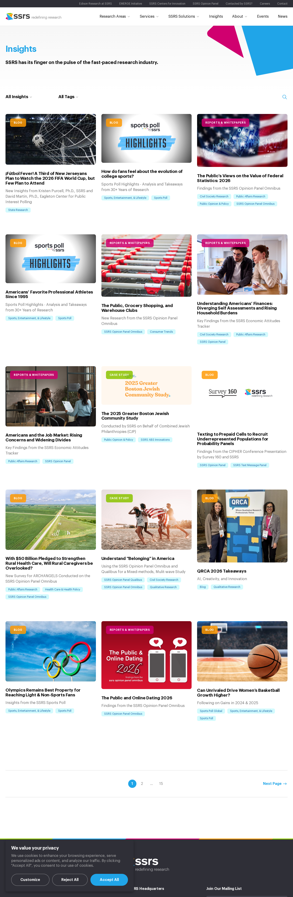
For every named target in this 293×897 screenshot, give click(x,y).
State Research (18, 210)
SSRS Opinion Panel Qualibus (123, 580)
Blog (18, 122)
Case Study (119, 375)
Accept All (109, 880)
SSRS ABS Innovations (155, 439)
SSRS (33, 16)
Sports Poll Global (211, 701)
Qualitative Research (163, 587)
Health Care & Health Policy (62, 529)
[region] (69, 865)
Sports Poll (160, 198)
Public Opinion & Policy (214, 203)
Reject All (70, 880)
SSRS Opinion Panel (212, 342)
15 (161, 774)
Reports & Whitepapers (225, 122)
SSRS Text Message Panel (249, 465)
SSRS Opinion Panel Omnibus (255, 203)
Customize (30, 880)
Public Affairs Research (250, 196)
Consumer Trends (161, 331)
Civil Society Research (214, 196)
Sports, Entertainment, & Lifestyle (125, 198)
